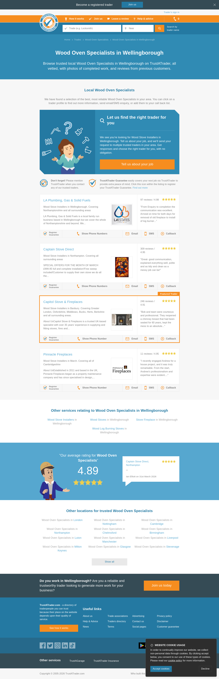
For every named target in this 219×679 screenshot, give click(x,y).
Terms (111, 626)
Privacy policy (164, 616)
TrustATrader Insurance (106, 661)
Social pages (139, 626)
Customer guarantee (168, 626)
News (86, 626)
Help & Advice (90, 621)
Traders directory (117, 621)
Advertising (138, 616)
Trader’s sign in (171, 12)
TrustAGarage (77, 661)
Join (132, 4)
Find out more (140, 187)
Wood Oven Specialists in (62, 520)
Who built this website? (143, 673)
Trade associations (118, 616)
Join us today (162, 585)
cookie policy (175, 660)
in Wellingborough (109, 419)
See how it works (58, 628)
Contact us (138, 621)
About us (87, 616)
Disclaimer (162, 621)
